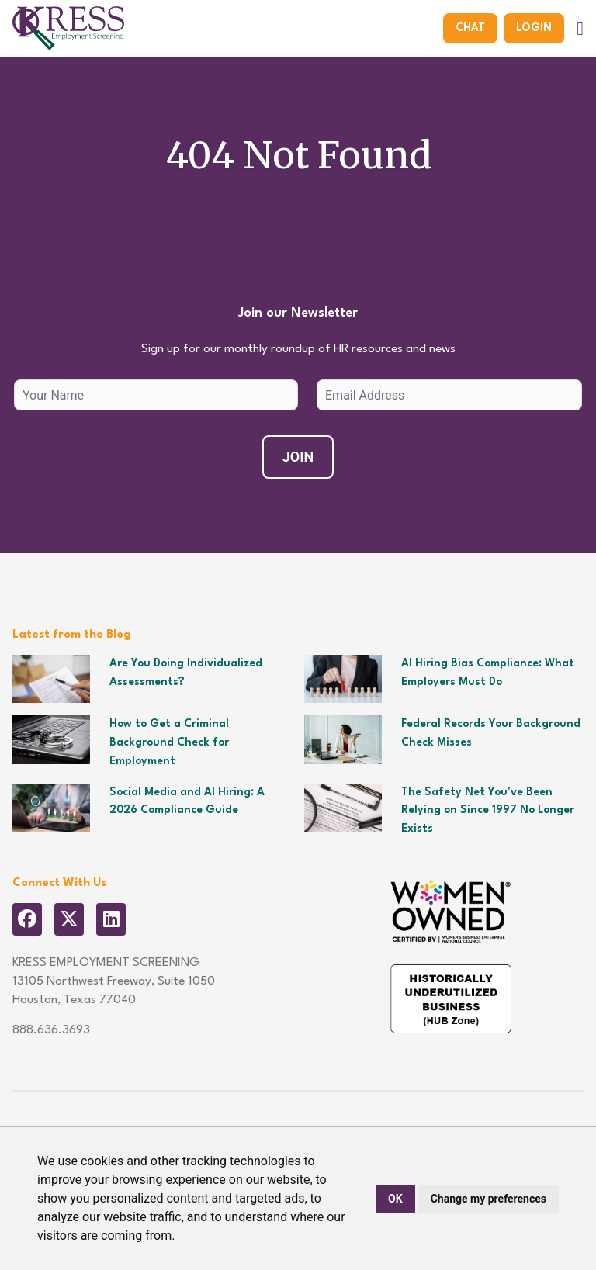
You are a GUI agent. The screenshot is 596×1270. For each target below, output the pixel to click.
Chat (470, 27)
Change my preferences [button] (488, 1198)
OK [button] (395, 1198)
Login (534, 27)
